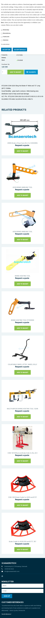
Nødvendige (6, 29)
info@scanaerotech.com (11, 571)
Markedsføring (6, 33)
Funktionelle (6, 36)
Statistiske (5, 40)
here (2, 22)
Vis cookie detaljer (5, 44)
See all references (6, 614)
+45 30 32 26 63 (9, 569)
